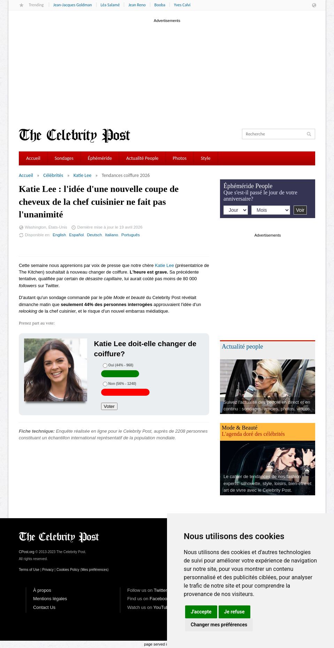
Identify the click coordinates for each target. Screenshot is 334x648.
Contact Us (44, 607)
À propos (42, 590)
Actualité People (142, 158)
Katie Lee (82, 175)
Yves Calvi (182, 4)
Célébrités (53, 175)
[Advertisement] (167, 73)
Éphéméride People (247, 186)
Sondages (64, 158)
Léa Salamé (110, 4)
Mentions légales (50, 598)
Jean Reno (136, 4)
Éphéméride (100, 158)
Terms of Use (29, 570)
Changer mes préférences (219, 624)
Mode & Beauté (239, 428)
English (59, 234)
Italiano (111, 234)
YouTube (162, 607)
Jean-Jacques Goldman (72, 4)
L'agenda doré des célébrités (253, 434)
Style (206, 158)
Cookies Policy (67, 570)
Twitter (160, 590)
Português (130, 234)
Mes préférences (94, 570)
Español (76, 234)
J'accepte (201, 612)
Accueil (33, 158)
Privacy (48, 570)
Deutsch (94, 234)
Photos (180, 158)
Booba (159, 4)
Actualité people (242, 346)
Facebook (159, 598)
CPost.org (26, 552)
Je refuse (234, 612)
